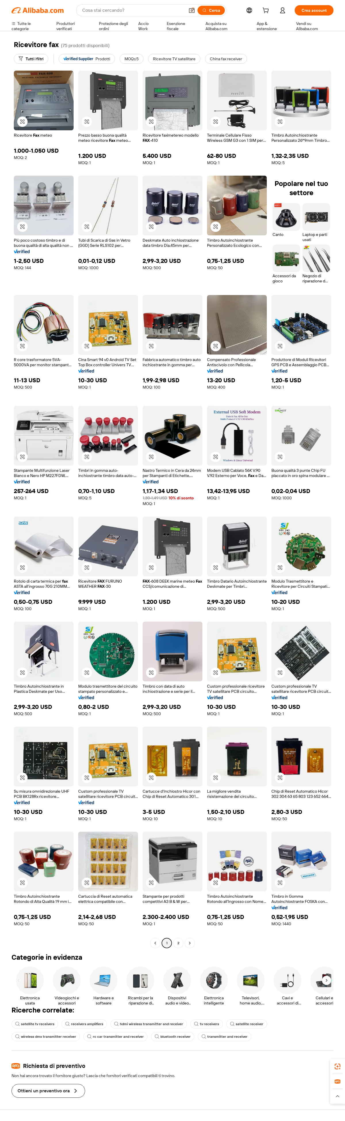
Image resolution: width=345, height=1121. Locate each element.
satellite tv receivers (34, 1024)
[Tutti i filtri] (31, 59)
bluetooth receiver (173, 1036)
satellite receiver (246, 1024)
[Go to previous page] (155, 943)
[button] (191, 10)
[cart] (266, 11)
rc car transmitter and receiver (115, 1036)
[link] (337, 1066)
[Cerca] (211, 10)
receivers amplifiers (84, 1024)
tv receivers (206, 1024)
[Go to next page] (190, 943)
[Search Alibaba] (133, 10)
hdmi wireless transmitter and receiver (148, 1024)
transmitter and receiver (225, 1036)
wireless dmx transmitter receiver (45, 1036)
